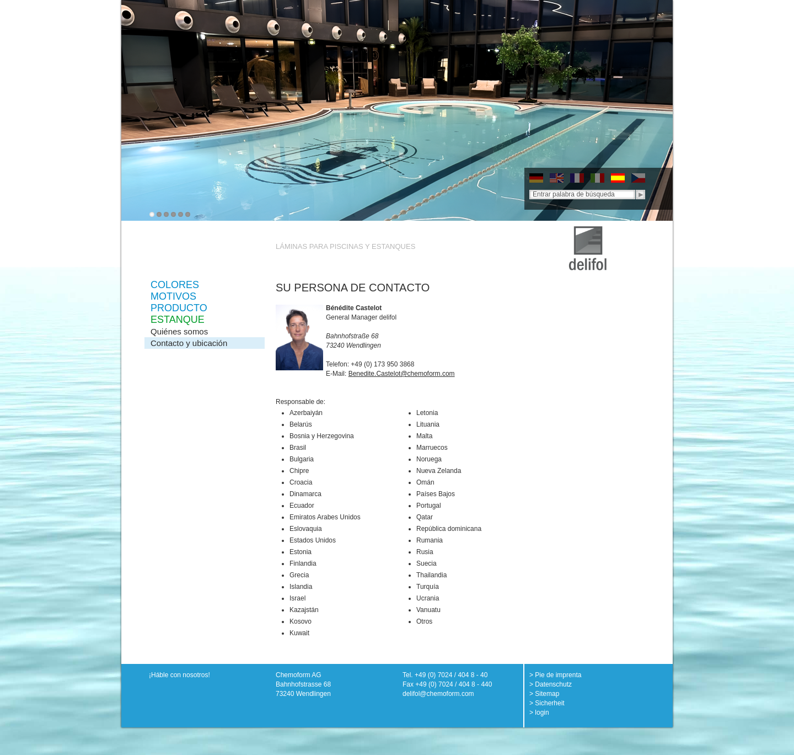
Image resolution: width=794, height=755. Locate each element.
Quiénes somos (179, 331)
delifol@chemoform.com (438, 694)
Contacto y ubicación (189, 343)
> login (539, 712)
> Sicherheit (547, 703)
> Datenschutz (550, 684)
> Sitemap (544, 694)
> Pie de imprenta (555, 675)
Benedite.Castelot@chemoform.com (401, 374)
